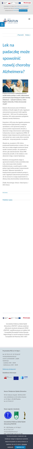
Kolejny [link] (27, 35)
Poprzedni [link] (21, 35)
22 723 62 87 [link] (25, 6)
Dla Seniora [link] (5, 192)
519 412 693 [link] (15, 10)
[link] (2, 24)
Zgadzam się (20, 447)
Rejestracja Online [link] (23, 10)
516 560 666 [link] (17, 8)
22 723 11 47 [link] (19, 6)
